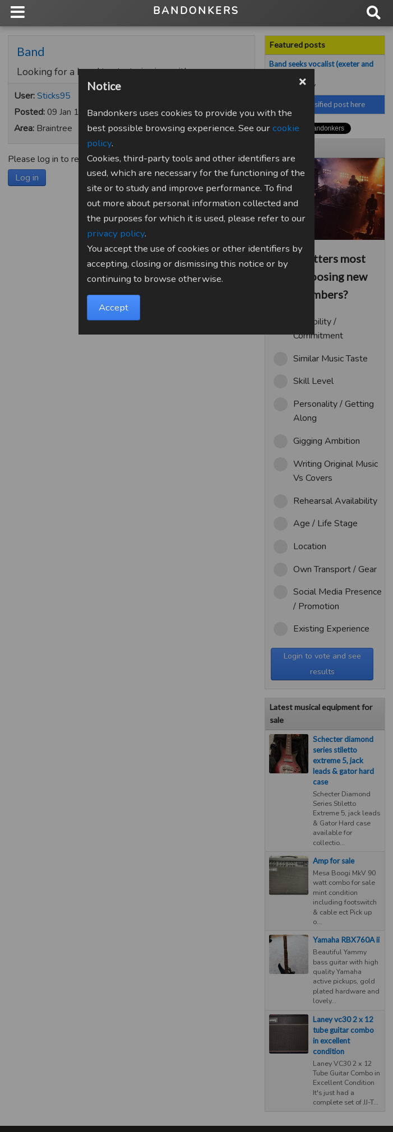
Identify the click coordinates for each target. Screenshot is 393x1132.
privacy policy (116, 233)
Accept (113, 307)
